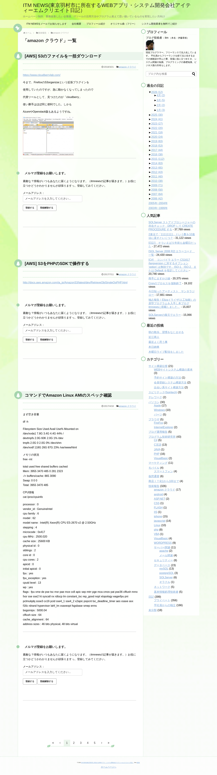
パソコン (154, 402)
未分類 (153, 610)
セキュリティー (163, 560)
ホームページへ (108, 767)
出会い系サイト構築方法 (169, 387)
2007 (157, 194)
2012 (157, 172)
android (158, 494)
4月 (161, 95)
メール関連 (166, 555)
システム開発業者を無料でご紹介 (159, 23)
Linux (157, 525)
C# (155, 440)
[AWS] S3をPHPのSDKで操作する (57, 263)
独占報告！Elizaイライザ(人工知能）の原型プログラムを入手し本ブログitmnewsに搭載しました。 (172, 303)
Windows (159, 410)
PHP (157, 453)
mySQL (163, 568)
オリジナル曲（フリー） (123, 23)
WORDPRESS (163, 542)
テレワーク (155, 397)
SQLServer (166, 577)
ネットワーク (162, 586)
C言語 (157, 444)
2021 (157, 132)
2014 (157, 163)
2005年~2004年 (158, 203)
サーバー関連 (162, 547)
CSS (157, 503)
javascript (159, 520)
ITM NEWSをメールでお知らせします (46, 23)
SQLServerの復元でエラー (165, 314)
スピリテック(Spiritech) (163, 392)
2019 (157, 141)
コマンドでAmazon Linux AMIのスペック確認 (68, 395)
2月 (161, 105)
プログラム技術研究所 (162, 436)
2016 (157, 154)
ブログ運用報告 (158, 431)
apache (163, 550)
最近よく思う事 (158, 342)
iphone (158, 516)
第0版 (138, 762)
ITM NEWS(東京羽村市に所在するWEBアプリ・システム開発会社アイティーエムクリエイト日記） (107, 7)
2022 (157, 128)
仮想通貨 (154, 476)
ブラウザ (154, 419)
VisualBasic (161, 458)
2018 (157, 145)
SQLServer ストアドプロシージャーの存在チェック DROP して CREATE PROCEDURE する (172, 226)
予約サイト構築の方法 (167, 377)
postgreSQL (166, 573)
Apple (157, 405)
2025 (157, 114)
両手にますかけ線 (159, 278)
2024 (157, 119)
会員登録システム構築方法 (170, 382)
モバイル (154, 467)
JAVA (157, 449)
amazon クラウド (127, 67)
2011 (157, 176)
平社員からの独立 (165, 605)
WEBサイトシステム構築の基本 (173, 369)
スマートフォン (163, 471)
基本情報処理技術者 (166, 591)
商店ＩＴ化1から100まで (164, 481)
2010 (157, 181)
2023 (157, 123)
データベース (162, 565)
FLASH (158, 507)
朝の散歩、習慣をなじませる (166, 332)
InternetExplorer (163, 427)
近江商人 (154, 337)
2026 (157, 92)
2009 (157, 185)
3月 (161, 100)
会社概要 (76, 23)
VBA (156, 534)
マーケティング (158, 462)
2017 (157, 150)
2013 (157, 167)
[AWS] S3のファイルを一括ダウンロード (63, 56)
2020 (157, 136)
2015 (157, 158)
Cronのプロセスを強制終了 (165, 283)
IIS (155, 512)
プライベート (162, 600)
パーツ (158, 414)
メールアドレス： (34, 193)
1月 (161, 110)
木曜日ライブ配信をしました (166, 351)
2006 (157, 198)
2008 (157, 189)
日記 (151, 596)
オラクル (164, 582)
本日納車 (154, 346)
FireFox (158, 422)
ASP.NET (159, 498)
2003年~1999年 (158, 208)
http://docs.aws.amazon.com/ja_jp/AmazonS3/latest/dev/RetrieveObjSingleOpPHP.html (75, 282)
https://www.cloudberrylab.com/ (41, 75)
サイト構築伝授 (158, 366)
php (156, 529)
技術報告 (154, 486)
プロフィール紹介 (95, 23)
